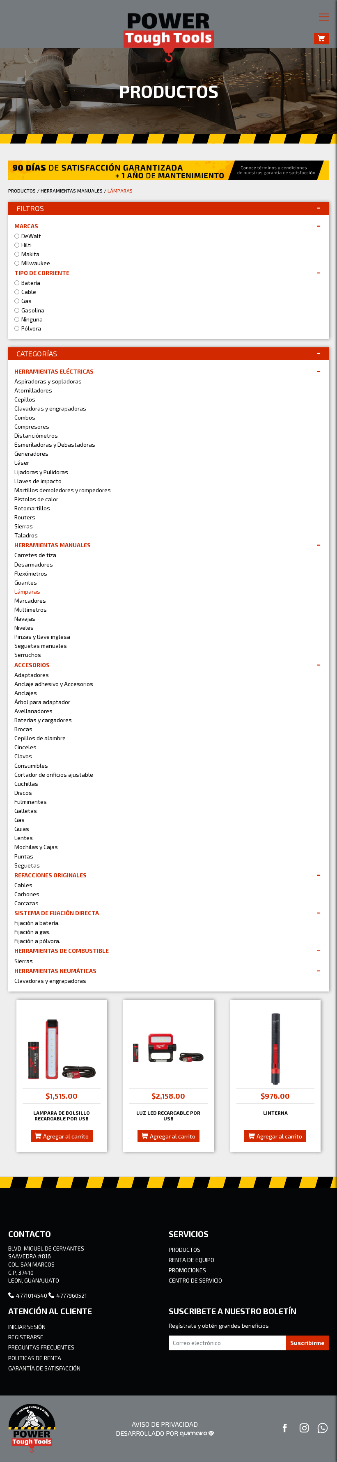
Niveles (24, 627)
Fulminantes (30, 801)
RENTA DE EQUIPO (191, 1259)
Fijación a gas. (32, 931)
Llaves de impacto (38, 480)
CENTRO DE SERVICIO (195, 1280)
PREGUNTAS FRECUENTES (41, 1347)
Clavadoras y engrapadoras (50, 408)
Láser (21, 462)
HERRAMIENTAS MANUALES (72, 190)
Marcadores (30, 600)
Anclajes (25, 692)
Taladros (26, 535)
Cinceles (25, 747)
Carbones (26, 894)
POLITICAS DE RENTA (34, 1357)
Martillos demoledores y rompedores (62, 490)
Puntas (23, 856)
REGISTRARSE (26, 1336)
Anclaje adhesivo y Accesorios (53, 683)
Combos (24, 417)
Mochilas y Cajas (36, 846)
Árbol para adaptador (42, 701)
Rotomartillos (32, 508)
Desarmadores (33, 564)
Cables (23, 884)
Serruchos (27, 654)
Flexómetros (30, 573)
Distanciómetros (36, 435)
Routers (24, 517)
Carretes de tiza (35, 554)
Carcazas (26, 903)
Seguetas (27, 865)
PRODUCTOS (22, 190)
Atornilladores (33, 390)
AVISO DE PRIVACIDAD (165, 1424)
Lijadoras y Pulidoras (41, 471)
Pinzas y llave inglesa (42, 636)
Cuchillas (26, 783)
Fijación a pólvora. (37, 940)
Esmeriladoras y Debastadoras (54, 444)
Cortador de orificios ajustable (53, 774)
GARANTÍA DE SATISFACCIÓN (44, 1368)
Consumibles (31, 765)
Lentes (23, 837)
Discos (23, 792)
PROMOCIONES (187, 1270)
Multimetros (30, 609)
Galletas (25, 810)
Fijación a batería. (37, 922)
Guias (21, 828)
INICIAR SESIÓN (27, 1326)
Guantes (25, 582)
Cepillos (24, 399)
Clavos (23, 756)
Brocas (23, 728)
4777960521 (67, 1295)
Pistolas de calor (36, 499)
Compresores (31, 426)
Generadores (31, 453)
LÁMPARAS (120, 190)
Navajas (24, 618)
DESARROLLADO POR (165, 1433)
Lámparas (27, 591)
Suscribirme (307, 1342)
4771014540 (27, 1295)
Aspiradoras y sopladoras (48, 381)
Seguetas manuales (40, 645)
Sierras (23, 526)
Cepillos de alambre (40, 737)
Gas (19, 819)
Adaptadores (31, 674)
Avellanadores (33, 710)
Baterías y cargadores (43, 719)
